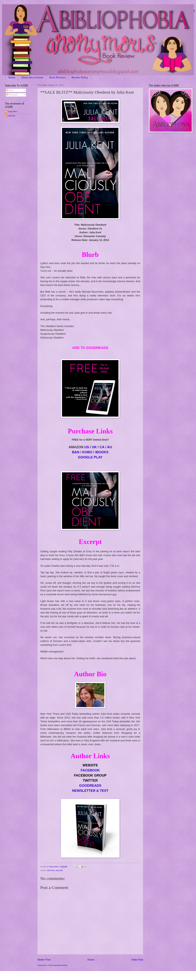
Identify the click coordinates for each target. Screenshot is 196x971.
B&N (75, 452)
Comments (11, 95)
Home (11, 77)
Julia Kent (51, 870)
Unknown (11, 116)
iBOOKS (102, 452)
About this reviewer (32, 77)
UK (94, 447)
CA (102, 447)
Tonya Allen (12, 111)
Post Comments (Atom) (58, 965)
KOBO (87, 452)
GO (90, 457)
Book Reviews (57, 77)
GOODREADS (90, 785)
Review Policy (79, 77)
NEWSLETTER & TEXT (90, 791)
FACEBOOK (90, 770)
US (86, 447)
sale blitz (59, 870)
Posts (9, 90)
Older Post (137, 959)
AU (109, 447)
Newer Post (43, 959)
